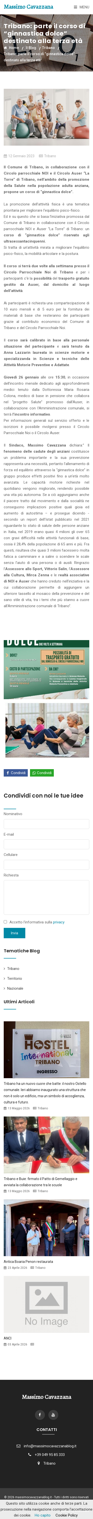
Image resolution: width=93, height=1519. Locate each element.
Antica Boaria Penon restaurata (28, 1262)
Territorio (14, 978)
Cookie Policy (67, 1515)
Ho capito (43, 1515)
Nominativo (13, 814)
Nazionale (15, 988)
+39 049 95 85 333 (50, 1454)
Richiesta (11, 875)
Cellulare (11, 854)
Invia (14, 933)
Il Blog (31, 48)
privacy (58, 922)
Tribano (48, 48)
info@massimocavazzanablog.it (50, 1446)
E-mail (9, 834)
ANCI (7, 1338)
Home (11, 48)
